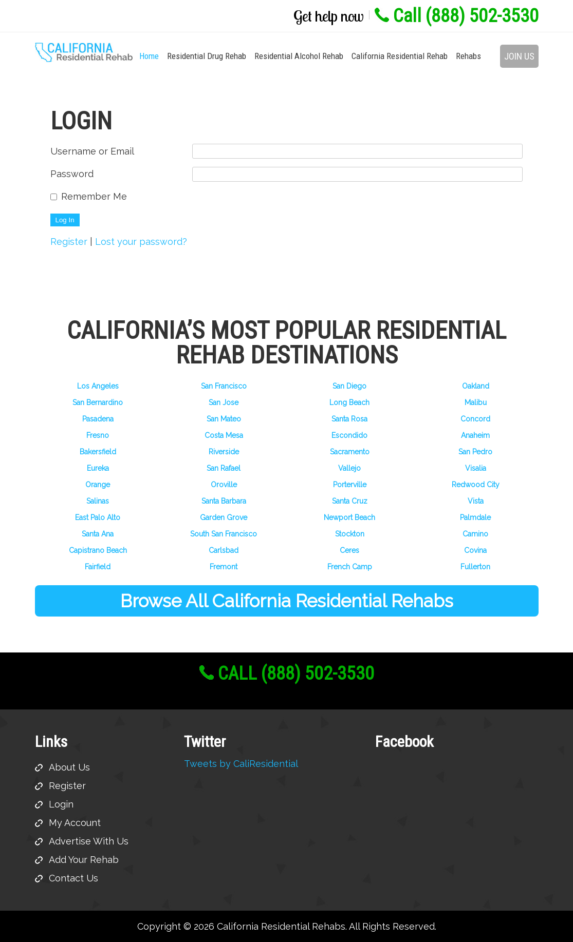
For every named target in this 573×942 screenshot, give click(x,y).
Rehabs (468, 56)
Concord (475, 419)
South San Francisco (223, 534)
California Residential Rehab (400, 56)
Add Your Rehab (84, 859)
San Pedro (475, 452)
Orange (97, 484)
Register (68, 241)
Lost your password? (141, 241)
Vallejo (349, 468)
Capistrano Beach (98, 550)
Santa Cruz (349, 501)
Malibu (476, 402)
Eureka (98, 468)
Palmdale (475, 517)
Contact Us (73, 878)
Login (61, 804)
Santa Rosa (349, 419)
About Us (69, 767)
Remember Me (94, 196)
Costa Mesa (224, 435)
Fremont (223, 567)
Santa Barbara (223, 501)
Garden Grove (223, 517)
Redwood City (476, 484)
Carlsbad (223, 550)
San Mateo (224, 419)
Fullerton (475, 567)
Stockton (349, 534)
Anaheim (475, 435)
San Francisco (224, 386)
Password (72, 173)
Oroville (224, 484)
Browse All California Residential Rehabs (286, 600)
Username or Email (92, 151)
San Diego (349, 386)
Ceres (349, 550)
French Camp (349, 567)
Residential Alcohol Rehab (298, 56)
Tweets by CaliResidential (241, 763)
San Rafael (224, 468)
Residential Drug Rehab (206, 56)
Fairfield (97, 567)
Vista (476, 501)
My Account (75, 822)
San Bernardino (97, 402)
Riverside (224, 452)
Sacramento (349, 452)
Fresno (97, 435)
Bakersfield (98, 452)
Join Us (519, 56)
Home (149, 56)
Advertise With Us (88, 841)
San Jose (223, 402)
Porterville (349, 484)
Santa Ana (98, 534)
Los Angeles (98, 386)
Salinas (97, 501)
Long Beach (349, 402)
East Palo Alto (97, 517)
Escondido (349, 435)
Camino (475, 534)
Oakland (475, 386)
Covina (475, 550)
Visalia (475, 468)
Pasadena (98, 419)
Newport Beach (349, 517)
